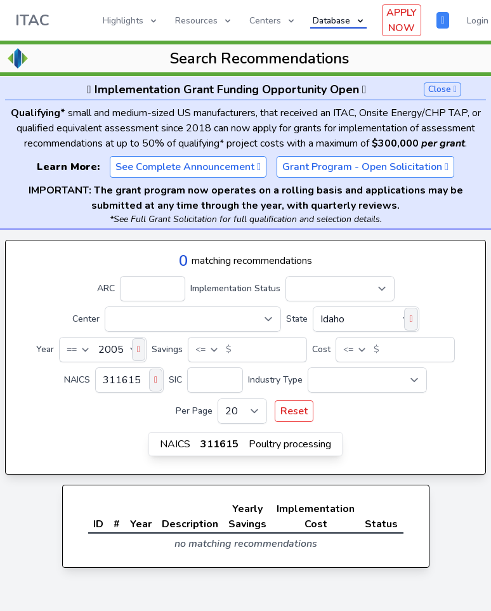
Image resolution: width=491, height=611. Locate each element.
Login (477, 21)
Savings (167, 349)
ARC (106, 288)
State (297, 319)
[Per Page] (242, 411)
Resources (204, 21)
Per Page (194, 411)
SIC (175, 380)
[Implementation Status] (340, 288)
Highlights (131, 21)
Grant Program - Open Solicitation (365, 167)
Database (339, 21)
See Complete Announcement (188, 167)
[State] (366, 319)
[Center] (193, 319)
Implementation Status (235, 288)
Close (442, 89)
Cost (321, 349)
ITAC (32, 20)
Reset (294, 411)
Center (86, 319)
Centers (272, 21)
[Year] (103, 349)
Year (45, 349)
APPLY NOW (401, 20)
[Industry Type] (367, 380)
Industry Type (275, 380)
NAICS (77, 380)
